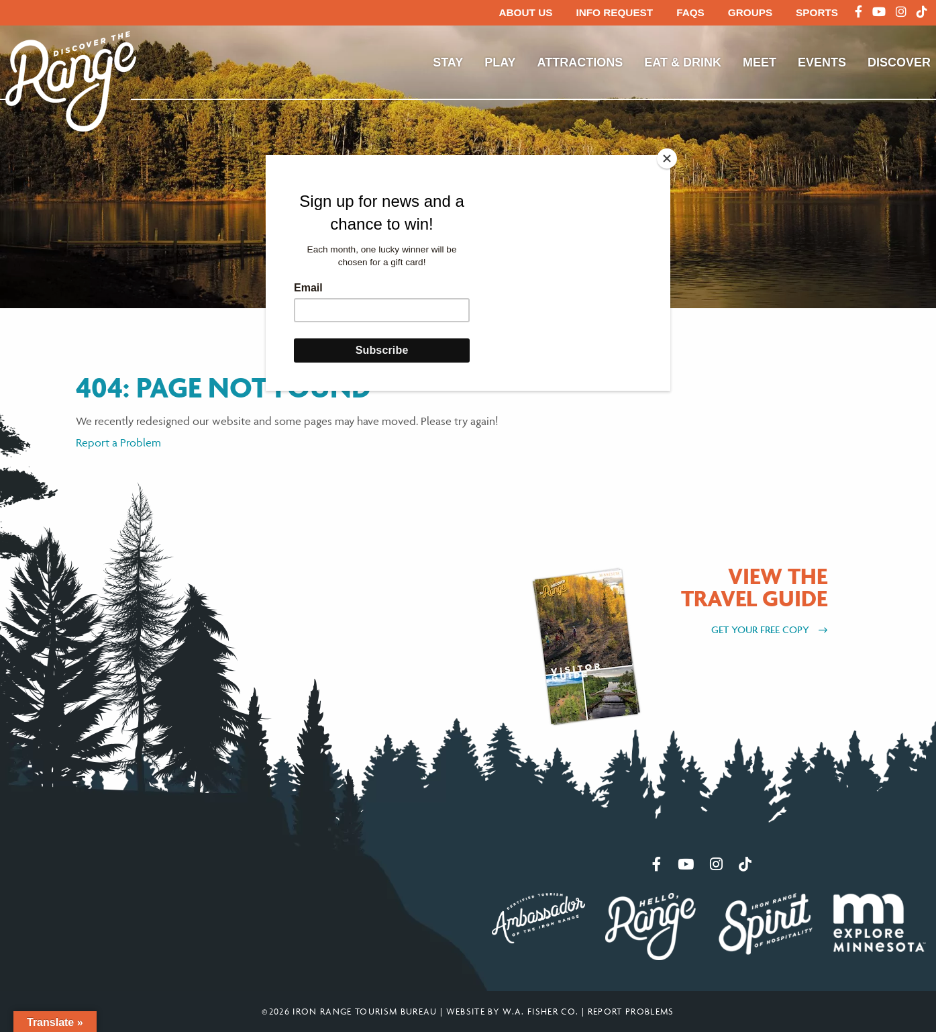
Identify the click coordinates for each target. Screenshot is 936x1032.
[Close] (667, 158)
